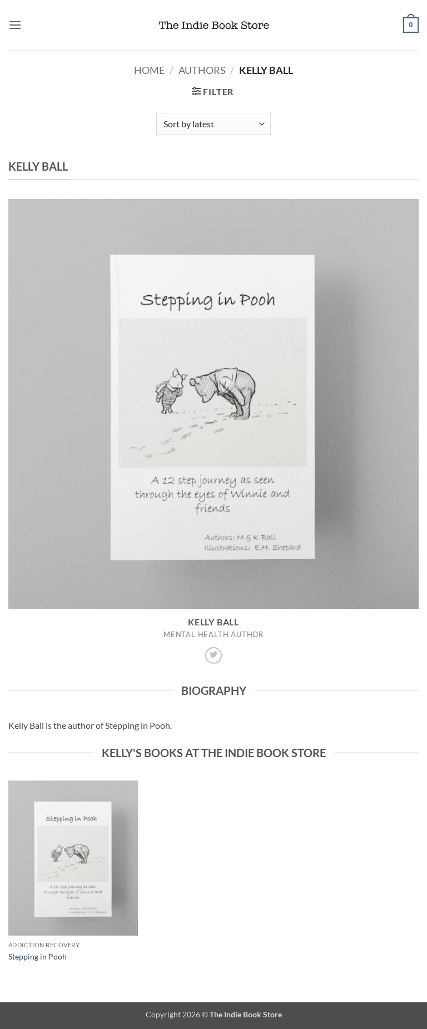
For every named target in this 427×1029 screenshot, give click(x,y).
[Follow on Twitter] (213, 655)
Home (149, 70)
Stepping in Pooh (37, 956)
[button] (15, 24)
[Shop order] (213, 124)
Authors (202, 70)
